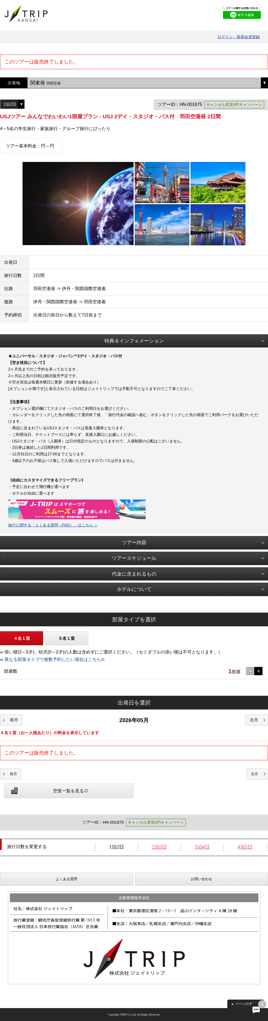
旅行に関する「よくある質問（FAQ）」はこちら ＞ (53, 525)
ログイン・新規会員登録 (238, 37)
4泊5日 (245, 847)
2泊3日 (159, 847)
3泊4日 (202, 847)
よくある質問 (66, 879)
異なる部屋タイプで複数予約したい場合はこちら (52, 659)
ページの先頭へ (247, 1004)
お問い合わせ (201, 879)
